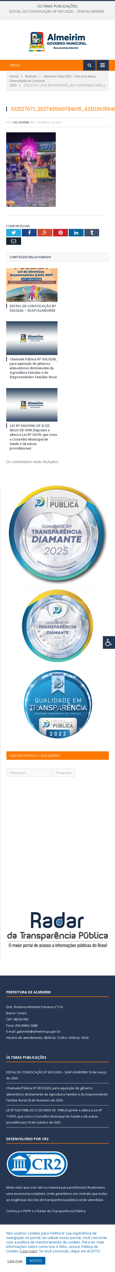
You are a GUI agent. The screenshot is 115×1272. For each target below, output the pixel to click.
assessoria (22, 1209)
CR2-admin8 (21, 138)
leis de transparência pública (56, 1215)
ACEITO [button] (35, 1260)
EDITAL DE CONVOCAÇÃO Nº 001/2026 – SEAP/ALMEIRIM (56, 11)
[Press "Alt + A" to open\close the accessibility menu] (109, 642)
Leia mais (28, 1251)
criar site (36, 1203)
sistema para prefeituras (67, 1203)
